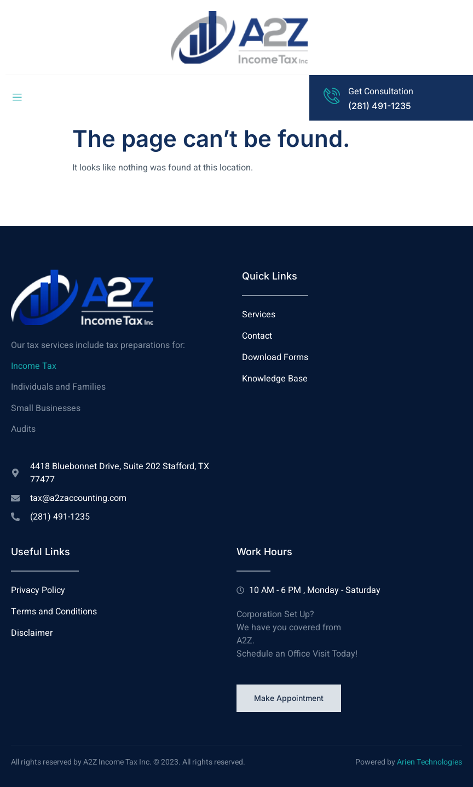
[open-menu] (17, 98)
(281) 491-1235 (379, 105)
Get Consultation (380, 91)
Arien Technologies (429, 762)
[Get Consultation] (332, 96)
